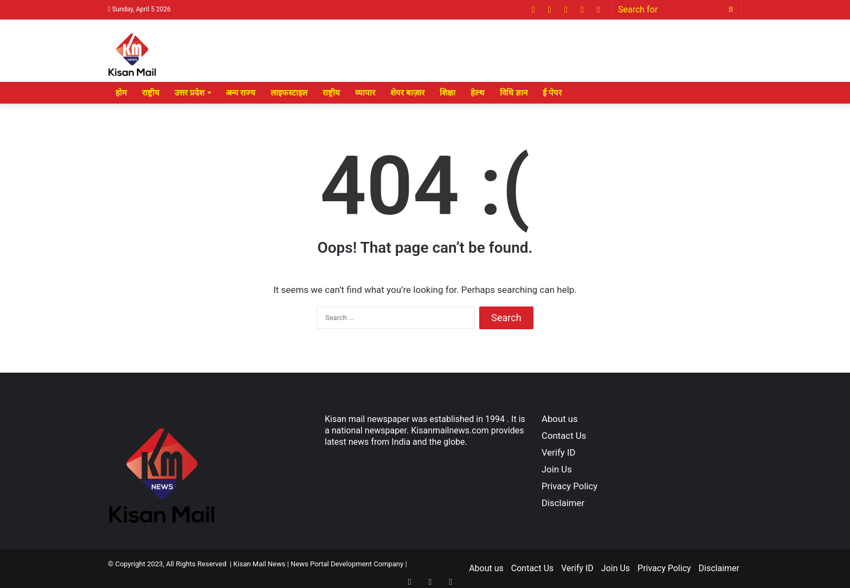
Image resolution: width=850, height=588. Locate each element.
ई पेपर (552, 93)
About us (560, 418)
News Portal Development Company (347, 564)
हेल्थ (478, 93)
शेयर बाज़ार (407, 93)
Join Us (557, 469)
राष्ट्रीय (150, 93)
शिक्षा (447, 93)
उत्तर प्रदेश (189, 93)
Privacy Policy (569, 486)
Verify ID (559, 452)
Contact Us (564, 435)
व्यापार (365, 93)
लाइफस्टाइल (289, 93)
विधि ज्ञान (513, 93)
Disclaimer (563, 502)
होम (121, 93)
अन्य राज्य (241, 93)
